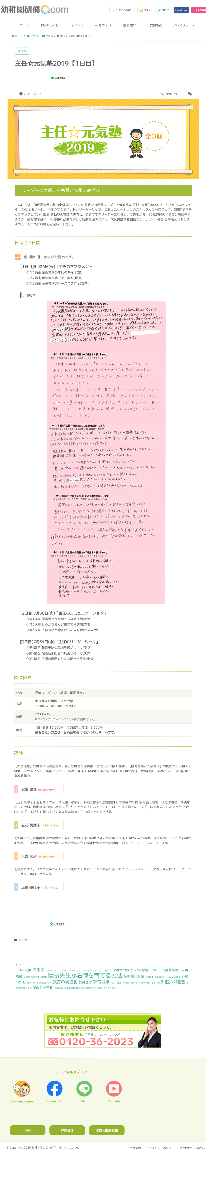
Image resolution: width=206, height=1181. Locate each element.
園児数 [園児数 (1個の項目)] (44, 977)
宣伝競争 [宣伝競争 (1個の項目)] (149, 977)
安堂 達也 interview (39, 789)
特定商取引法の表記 (192, 1148)
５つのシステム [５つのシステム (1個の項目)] (110, 989)
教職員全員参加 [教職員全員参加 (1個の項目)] (44, 983)
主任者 (23, 941)
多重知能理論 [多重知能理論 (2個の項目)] (134, 977)
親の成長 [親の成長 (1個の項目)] (80, 989)
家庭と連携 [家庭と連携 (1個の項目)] (160, 977)
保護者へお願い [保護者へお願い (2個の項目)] (149, 971)
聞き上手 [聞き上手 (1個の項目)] (27, 989)
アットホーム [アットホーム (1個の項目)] (52, 971)
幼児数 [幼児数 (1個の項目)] (177, 977)
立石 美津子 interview (39, 826)
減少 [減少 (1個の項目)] (137, 983)
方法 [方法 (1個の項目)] (132, 983)
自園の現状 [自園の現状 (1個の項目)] (69, 989)
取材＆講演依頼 (107, 1131)
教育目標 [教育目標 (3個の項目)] (101, 983)
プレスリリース (182, 26)
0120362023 (102, 1031)
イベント (77, 26)
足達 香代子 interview (39, 888)
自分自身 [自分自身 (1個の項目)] (59, 989)
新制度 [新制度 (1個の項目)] (125, 983)
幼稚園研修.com (35, 9)
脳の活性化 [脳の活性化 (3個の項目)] (43, 988)
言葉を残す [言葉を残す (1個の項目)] (91, 989)
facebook (179, 10)
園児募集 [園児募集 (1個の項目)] (35, 977)
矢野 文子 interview (39, 857)
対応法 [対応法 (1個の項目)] (169, 977)
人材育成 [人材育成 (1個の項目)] (107, 971)
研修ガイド (103, 26)
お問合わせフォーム (142, 10)
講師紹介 (129, 26)
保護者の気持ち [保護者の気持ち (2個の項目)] (124, 971)
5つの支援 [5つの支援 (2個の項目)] (23, 971)
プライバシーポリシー (160, 1148)
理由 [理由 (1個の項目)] (148, 983)
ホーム (24, 26)
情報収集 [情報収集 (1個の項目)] (31, 983)
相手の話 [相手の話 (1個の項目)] (155, 983)
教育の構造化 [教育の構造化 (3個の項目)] (65, 983)
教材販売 (156, 26)
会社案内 (135, 1148)
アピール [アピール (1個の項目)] (64, 971)
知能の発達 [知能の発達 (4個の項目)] (173, 982)
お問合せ (67, 1131)
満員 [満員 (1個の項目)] (143, 983)
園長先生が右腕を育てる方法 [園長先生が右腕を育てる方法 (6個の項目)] (85, 976)
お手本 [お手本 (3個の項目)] (38, 971)
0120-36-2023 (117, 10)
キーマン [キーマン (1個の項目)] (73, 971)
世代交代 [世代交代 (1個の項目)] (97, 971)
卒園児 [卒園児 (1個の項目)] (26, 977)
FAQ (27, 1131)
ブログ (161, 10)
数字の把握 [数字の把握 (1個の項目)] (116, 983)
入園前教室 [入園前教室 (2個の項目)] (170, 971)
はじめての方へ (51, 26)
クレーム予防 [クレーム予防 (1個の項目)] (85, 971)
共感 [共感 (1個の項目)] (181, 971)
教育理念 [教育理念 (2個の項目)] (85, 983)
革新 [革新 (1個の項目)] (100, 989)
